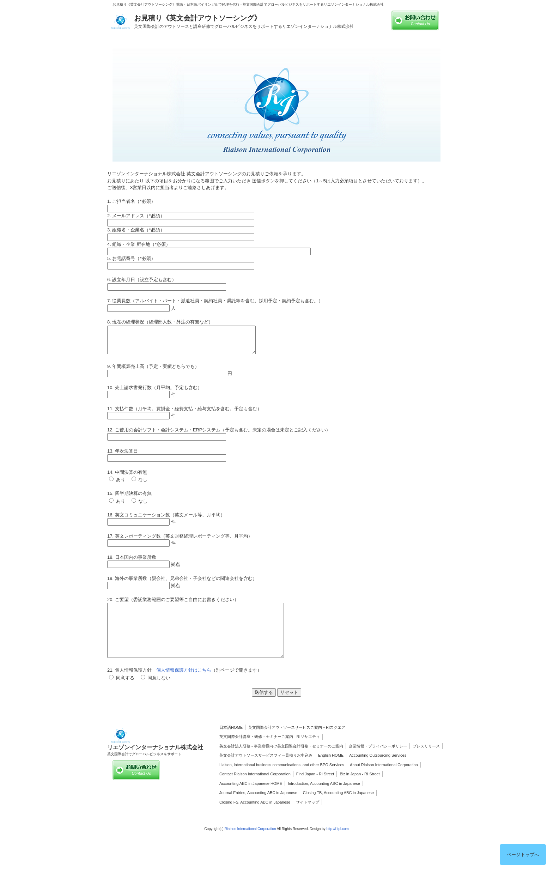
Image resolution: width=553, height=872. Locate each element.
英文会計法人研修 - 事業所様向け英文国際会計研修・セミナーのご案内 (281, 762)
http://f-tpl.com (337, 845)
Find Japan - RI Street (315, 790)
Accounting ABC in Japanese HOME (250, 799)
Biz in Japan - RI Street (359, 790)
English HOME (331, 771)
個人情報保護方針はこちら (183, 686)
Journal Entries (232, 808)
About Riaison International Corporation (384, 781)
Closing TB (312, 808)
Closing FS (228, 818)
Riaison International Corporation (250, 845)
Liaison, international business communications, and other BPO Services (281, 781)
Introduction (298, 799)
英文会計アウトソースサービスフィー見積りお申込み (265, 771)
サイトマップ (307, 818)
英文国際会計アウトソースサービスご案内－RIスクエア (296, 743)
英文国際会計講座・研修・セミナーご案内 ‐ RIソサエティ (269, 752)
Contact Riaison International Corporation (255, 790)
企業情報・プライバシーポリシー (378, 762)
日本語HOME (231, 743)
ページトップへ (523, 854)
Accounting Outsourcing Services (377, 771)
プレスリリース (426, 762)
